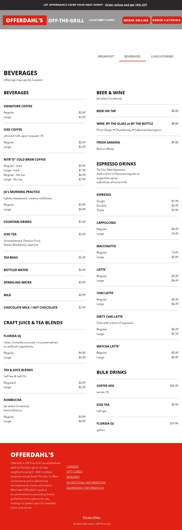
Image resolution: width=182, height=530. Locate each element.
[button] (136, 20)
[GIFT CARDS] (107, 20)
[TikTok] (171, 235)
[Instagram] (171, 244)
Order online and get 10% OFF (126, 5)
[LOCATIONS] (95, 20)
